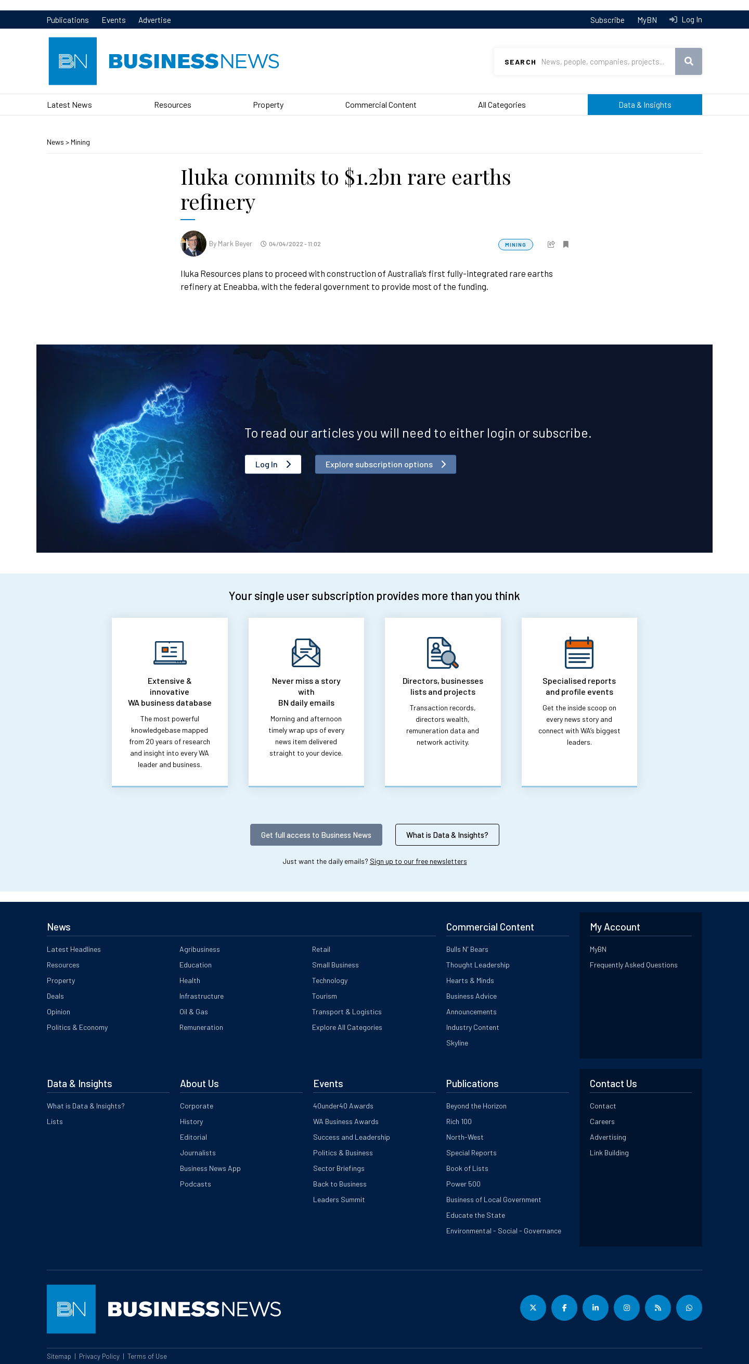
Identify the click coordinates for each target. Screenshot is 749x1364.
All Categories (502, 104)
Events (113, 19)
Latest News (69, 104)
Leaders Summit (339, 1199)
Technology (329, 980)
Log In (691, 19)
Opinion (58, 1011)
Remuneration (201, 1027)
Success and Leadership (351, 1136)
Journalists (198, 1152)
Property (268, 104)
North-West (465, 1136)
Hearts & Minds (470, 980)
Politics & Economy (77, 1027)
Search (520, 61)
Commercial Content (381, 104)
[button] (552, 243)
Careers (602, 1121)
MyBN (647, 19)
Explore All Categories (347, 1027)
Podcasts (195, 1183)
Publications (68, 19)
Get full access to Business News (316, 834)
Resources (172, 104)
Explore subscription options (379, 464)
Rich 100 (459, 1121)
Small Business (335, 964)
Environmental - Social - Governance (503, 1230)
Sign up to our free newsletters (418, 861)
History (191, 1121)
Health (189, 980)
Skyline (457, 1042)
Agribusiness (199, 949)
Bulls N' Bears (467, 949)
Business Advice (471, 995)
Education (195, 964)
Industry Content (472, 1027)
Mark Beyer (235, 243)
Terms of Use (147, 1356)
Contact (603, 1105)
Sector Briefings (339, 1168)
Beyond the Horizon (476, 1105)
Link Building (609, 1152)
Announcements (471, 1011)
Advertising (608, 1136)
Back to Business (340, 1183)
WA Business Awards (346, 1121)
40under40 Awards (343, 1105)
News (56, 141)
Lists (55, 1121)
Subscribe (607, 19)
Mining (80, 141)
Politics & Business (343, 1152)
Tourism (324, 995)
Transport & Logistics (347, 1011)
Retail (321, 949)
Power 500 (463, 1183)
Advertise (154, 19)
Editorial (193, 1136)
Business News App (210, 1168)
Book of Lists (467, 1168)
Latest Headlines (74, 949)
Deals (55, 995)
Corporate (196, 1105)
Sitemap (59, 1356)
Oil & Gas (193, 1011)
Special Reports (471, 1152)
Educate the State (475, 1214)
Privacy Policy (99, 1356)
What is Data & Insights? (447, 834)
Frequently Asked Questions (634, 964)
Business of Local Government (493, 1199)
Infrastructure (201, 995)
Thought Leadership (478, 964)
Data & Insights (644, 104)
